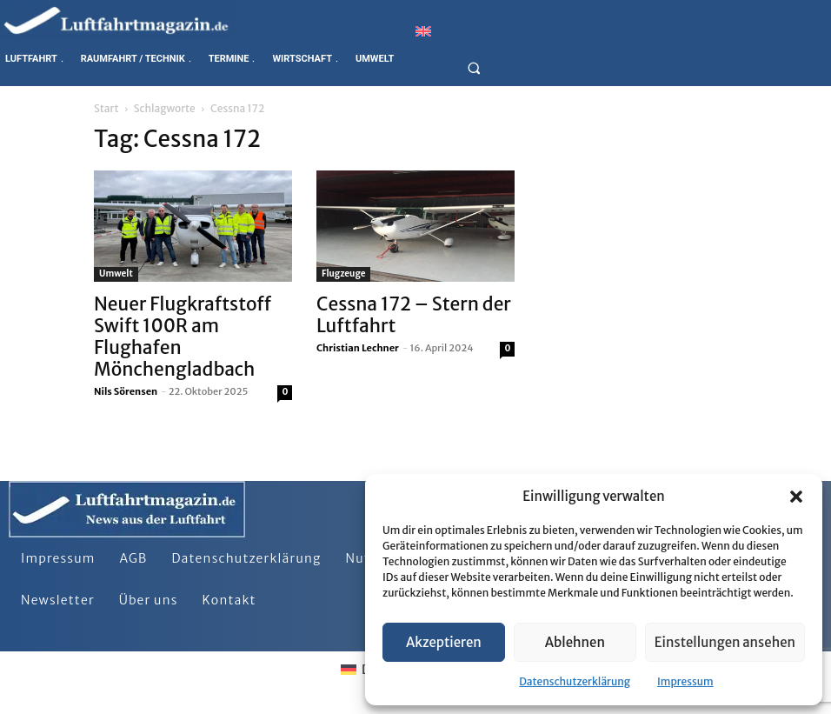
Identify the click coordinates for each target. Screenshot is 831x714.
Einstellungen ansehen (725, 642)
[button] (796, 496)
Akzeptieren (444, 642)
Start (106, 108)
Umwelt (116, 273)
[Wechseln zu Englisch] (423, 31)
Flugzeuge (343, 273)
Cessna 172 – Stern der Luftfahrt (413, 314)
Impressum (685, 681)
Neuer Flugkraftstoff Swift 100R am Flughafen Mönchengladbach (182, 336)
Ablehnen (575, 642)
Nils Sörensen (125, 391)
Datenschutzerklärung (574, 681)
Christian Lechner (357, 348)
